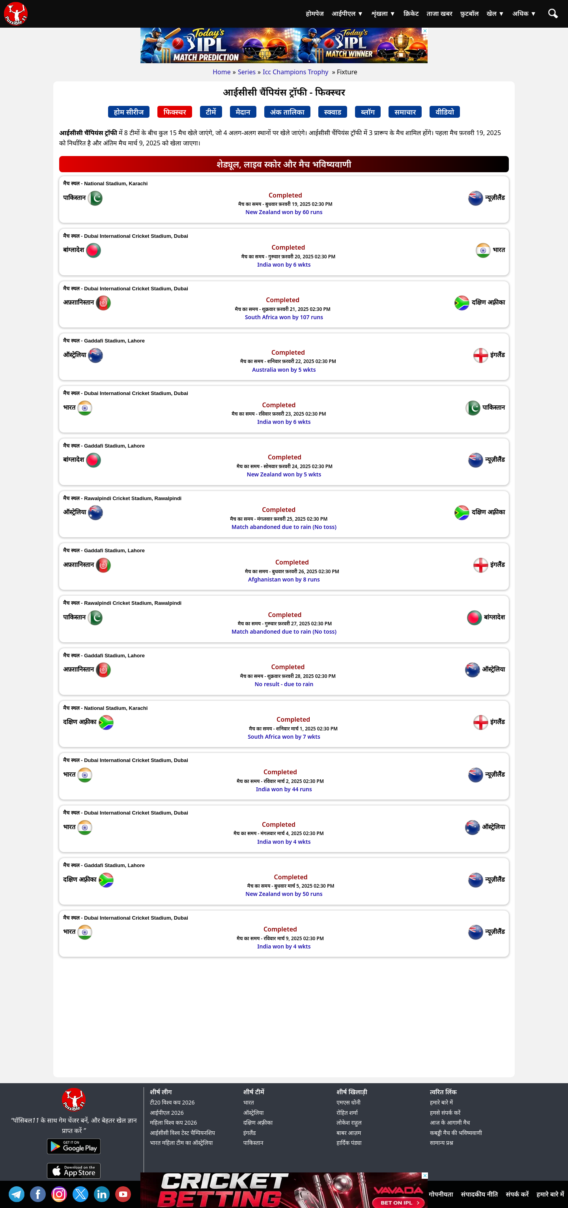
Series (247, 72)
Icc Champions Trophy (296, 72)
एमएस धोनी (348, 1102)
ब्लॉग (368, 112)
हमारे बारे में (441, 1102)
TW (82, 1193)
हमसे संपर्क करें (445, 1112)
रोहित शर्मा (347, 1112)
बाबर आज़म (348, 1132)
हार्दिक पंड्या (348, 1142)
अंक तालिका (287, 112)
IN (104, 1193)
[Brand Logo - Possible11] (73, 1110)
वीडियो (444, 112)
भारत (248, 1102)
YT (125, 1193)
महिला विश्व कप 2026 (173, 1122)
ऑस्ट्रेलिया (253, 1112)
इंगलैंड (249, 1132)
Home (222, 72)
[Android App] (73, 1154)
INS (61, 1193)
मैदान (243, 112)
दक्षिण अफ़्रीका (258, 1122)
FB (40, 1193)
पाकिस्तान (253, 1142)
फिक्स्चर (174, 112)
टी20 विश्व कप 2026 (172, 1102)
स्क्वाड (332, 112)
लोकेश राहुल (348, 1122)
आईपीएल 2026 (167, 1112)
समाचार (405, 112)
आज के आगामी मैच (450, 1122)
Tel (18, 1193)
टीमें (211, 112)
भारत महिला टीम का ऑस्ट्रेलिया (181, 1142)
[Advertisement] (284, 1018)
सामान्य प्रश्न (441, 1142)
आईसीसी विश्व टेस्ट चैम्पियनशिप (182, 1132)
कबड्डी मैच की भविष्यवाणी (456, 1132)
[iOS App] (73, 1179)
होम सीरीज (129, 112)
